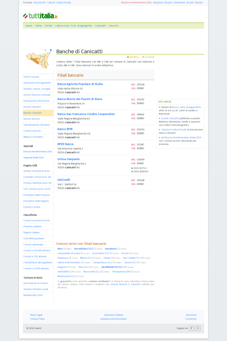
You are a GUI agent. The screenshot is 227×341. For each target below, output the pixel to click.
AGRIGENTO (69, 271)
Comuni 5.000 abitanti (36, 268)
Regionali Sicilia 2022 (33, 157)
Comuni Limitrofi (32, 130)
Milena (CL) (90, 257)
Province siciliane (32, 226)
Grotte (130, 253)
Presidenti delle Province (36, 195)
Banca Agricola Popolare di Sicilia (80, 84)
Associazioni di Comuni (35, 283)
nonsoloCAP (39, 2)
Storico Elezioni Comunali (36, 94)
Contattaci (191, 318)
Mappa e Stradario (33, 136)
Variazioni (158, 2)
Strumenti (191, 315)
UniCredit (64, 180)
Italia (38, 25)
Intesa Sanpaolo (69, 159)
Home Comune (31, 76)
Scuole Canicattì (32, 106)
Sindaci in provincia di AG (36, 171)
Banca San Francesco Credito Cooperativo (86, 114)
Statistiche (179, 2)
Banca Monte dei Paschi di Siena (80, 99)
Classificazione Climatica (36, 124)
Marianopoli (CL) (71, 276)
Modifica (133, 57)
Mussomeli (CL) (97, 271)
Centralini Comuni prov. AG (37, 177)
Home (28, 25)
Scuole (190, 2)
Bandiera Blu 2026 (33, 295)
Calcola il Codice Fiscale (173, 129)
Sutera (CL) (135, 262)
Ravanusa (68, 257)
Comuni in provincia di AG (36, 220)
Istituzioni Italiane (113, 315)
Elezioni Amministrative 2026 (136, 2)
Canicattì (100, 25)
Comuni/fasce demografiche (37, 262)
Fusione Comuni (31, 207)
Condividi (148, 57)
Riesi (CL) (89, 267)
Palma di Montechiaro (74, 262)
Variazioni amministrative (113, 318)
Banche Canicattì (32, 112)
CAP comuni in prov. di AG (36, 189)
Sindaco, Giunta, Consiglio (37, 88)
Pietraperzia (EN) (126, 271)
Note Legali (36, 315)
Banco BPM (65, 129)
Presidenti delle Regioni (36, 201)
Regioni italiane (31, 232)
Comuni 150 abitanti (35, 256)
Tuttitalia (27, 2)
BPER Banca (65, 144)
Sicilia (48, 25)
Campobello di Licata (74, 253)
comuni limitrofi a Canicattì (125, 284)
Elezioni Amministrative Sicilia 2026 (182, 137)
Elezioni (168, 2)
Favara (112, 257)
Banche (199, 2)
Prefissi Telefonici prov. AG (37, 183)
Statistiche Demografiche (37, 82)
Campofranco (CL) (107, 262)
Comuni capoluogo (33, 244)
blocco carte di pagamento (186, 107)
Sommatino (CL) (105, 253)
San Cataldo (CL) (136, 257)
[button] (191, 328)
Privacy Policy (37, 318)
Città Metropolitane (33, 238)
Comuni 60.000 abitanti (36, 250)
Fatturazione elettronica (36, 100)
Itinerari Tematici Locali (35, 289)
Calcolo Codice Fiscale (59, 2)
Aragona (67, 267)
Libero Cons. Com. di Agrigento (73, 25)
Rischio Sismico (31, 118)
